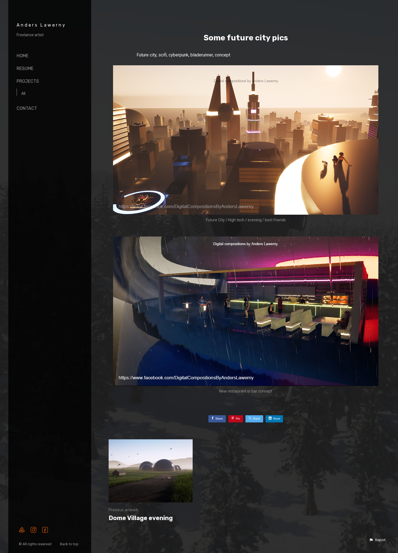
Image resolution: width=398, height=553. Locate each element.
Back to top (69, 544)
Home (22, 55)
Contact (27, 108)
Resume (25, 68)
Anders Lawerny (41, 25)
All (23, 93)
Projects (28, 81)
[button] (377, 540)
